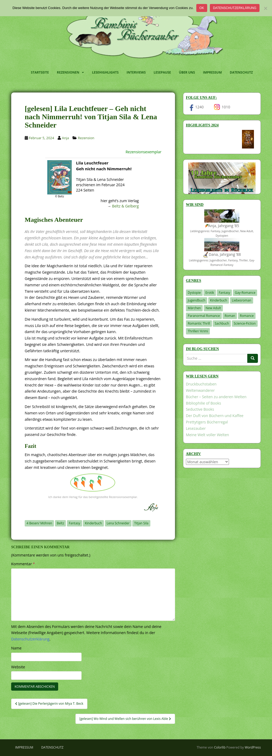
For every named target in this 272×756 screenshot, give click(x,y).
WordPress (253, 747)
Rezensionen (68, 72)
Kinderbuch (93, 523)
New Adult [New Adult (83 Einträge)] (213, 308)
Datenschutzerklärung (234, 8)
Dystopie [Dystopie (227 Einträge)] (194, 292)
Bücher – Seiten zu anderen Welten (216, 396)
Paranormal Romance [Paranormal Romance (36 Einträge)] (204, 315)
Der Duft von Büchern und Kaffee (215, 415)
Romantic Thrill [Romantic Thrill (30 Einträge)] (199, 323)
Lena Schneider (118, 523)
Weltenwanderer (200, 390)
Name (16, 648)
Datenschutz (241, 72)
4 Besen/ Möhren (39, 523)
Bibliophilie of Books (203, 403)
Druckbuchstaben (201, 384)
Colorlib (220, 747)
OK (201, 8)
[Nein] (265, 8)
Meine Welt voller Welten (207, 434)
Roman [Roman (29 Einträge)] (229, 315)
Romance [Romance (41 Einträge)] (247, 315)
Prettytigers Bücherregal (207, 421)
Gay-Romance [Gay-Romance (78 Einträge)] (245, 292)
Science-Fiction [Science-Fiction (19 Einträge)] (245, 323)
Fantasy (74, 523)
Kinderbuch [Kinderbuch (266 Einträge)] (218, 300)
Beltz (60, 523)
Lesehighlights (105, 72)
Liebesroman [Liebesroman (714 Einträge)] (241, 300)
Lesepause (162, 72)
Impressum (212, 72)
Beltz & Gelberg (125, 206)
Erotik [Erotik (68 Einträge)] (209, 292)
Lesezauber (196, 428)
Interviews (136, 72)
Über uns (187, 72)
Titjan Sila (141, 523)
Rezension (86, 137)
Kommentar (23, 563)
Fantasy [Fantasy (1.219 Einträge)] (224, 292)
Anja (65, 137)
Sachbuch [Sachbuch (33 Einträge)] (222, 323)
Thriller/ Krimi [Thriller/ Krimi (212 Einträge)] (198, 331)
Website (18, 666)
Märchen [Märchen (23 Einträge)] (194, 308)
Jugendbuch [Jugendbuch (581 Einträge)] (196, 300)
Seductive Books (200, 409)
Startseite (40, 72)
